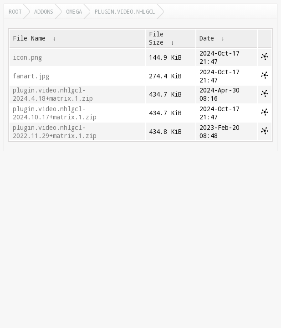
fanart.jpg (31, 76)
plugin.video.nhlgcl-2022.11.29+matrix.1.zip (55, 131)
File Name (29, 38)
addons (43, 11)
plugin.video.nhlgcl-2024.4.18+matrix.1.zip (53, 94)
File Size (156, 38)
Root (15, 11)
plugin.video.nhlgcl (125, 11)
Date (206, 38)
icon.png (27, 57)
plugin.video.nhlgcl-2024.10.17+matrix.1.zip (55, 113)
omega (74, 11)
